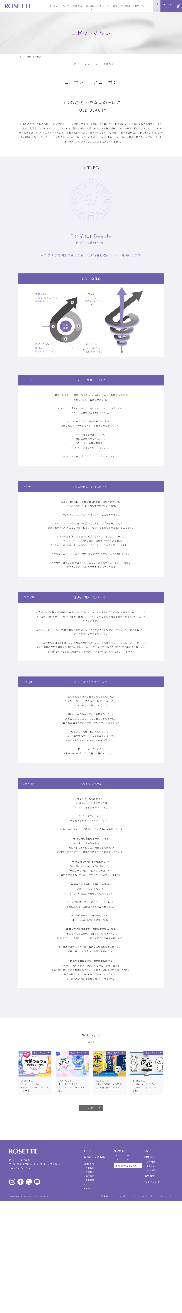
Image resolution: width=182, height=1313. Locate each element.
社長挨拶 (90, 1168)
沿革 (88, 1188)
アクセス (90, 1184)
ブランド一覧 (122, 1159)
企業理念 (108, 64)
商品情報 (119, 1151)
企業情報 (89, 1163)
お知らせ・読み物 (94, 1157)
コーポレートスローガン (82, 64)
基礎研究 (151, 1165)
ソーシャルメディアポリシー (145, 1196)
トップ (88, 1151)
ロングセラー (122, 1155)
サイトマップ (165, 1196)
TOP (20, 57)
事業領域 (90, 1176)
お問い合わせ (152, 1182)
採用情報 (149, 1175)
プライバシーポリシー (121, 1196)
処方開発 (151, 1161)
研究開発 (149, 1157)
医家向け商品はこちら (126, 1165)
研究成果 (151, 1169)
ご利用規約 (104, 1196)
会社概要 (90, 1180)
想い (147, 1151)
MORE (91, 1107)
